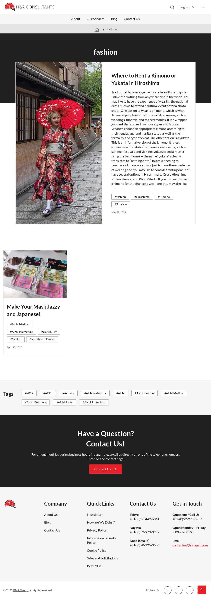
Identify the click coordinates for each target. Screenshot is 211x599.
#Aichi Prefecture (21, 331)
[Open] (203, 7)
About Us (51, 514)
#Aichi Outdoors (35, 402)
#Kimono (164, 196)
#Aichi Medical (19, 324)
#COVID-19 (49, 331)
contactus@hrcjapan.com (190, 545)
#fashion (120, 196)
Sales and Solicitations (102, 558)
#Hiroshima (141, 196)
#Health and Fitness (42, 339)
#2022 (29, 393)
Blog (114, 19)
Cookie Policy (96, 550)
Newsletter (95, 514)
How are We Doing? (101, 522)
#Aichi (120, 393)
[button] (187, 6)
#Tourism (121, 204)
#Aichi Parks (64, 402)
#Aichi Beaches (144, 393)
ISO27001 (94, 566)
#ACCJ (47, 393)
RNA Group (20, 590)
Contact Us (132, 19)
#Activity (68, 393)
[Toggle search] (172, 7)
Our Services (95, 19)
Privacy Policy (97, 530)
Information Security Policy (101, 540)
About (75, 19)
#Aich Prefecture (95, 393)
